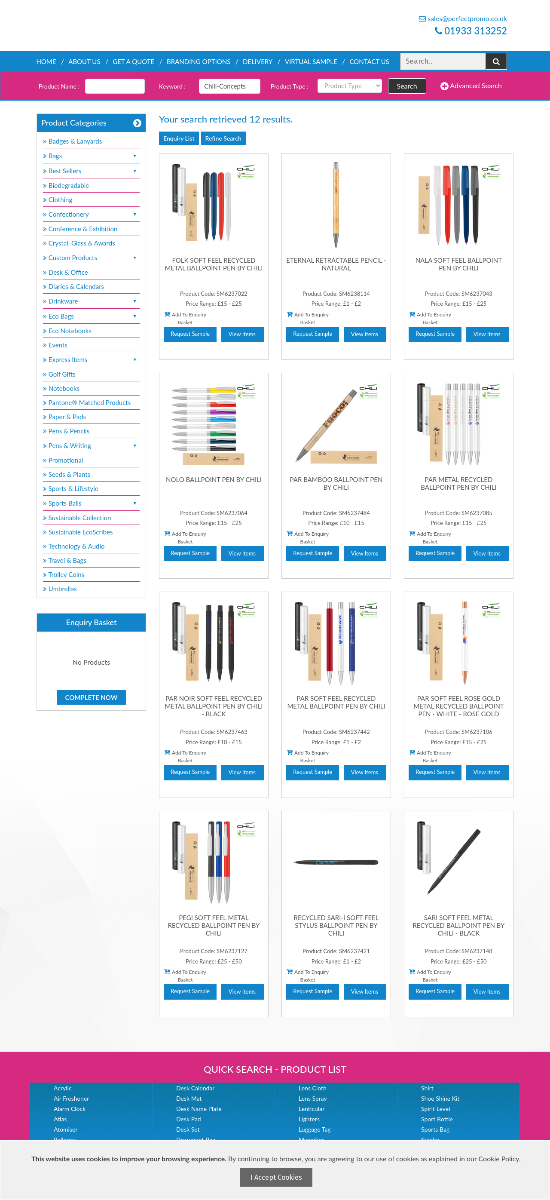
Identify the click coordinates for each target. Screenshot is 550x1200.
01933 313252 (471, 31)
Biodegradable (66, 185)
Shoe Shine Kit (440, 1098)
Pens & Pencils (66, 431)
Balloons (65, 1139)
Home (46, 61)
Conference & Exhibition (80, 229)
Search (407, 86)
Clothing (57, 199)
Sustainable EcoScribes (78, 532)
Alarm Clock (70, 1108)
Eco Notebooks (67, 331)
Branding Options (198, 61)
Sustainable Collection (77, 518)
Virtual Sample (311, 61)
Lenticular (311, 1108)
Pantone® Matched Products (87, 402)
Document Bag (195, 1139)
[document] (276, 1170)
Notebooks (61, 388)
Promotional (63, 460)
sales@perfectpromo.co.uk (463, 18)
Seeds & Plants (66, 474)
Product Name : (59, 86)
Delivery (257, 61)
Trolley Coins (64, 574)
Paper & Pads (64, 416)
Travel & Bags (64, 560)
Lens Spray (313, 1098)
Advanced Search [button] (471, 86)
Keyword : (172, 86)
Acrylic (63, 1088)
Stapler (430, 1139)
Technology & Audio (74, 546)
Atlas (60, 1119)
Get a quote (133, 61)
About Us (84, 61)
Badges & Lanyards (72, 141)
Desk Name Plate (199, 1108)
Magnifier (311, 1139)
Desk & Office (65, 272)
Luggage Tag (315, 1129)
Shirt (427, 1088)
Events (55, 345)
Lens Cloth (313, 1088)
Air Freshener (71, 1098)
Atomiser (65, 1129)
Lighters (309, 1119)
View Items (242, 334)
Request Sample (190, 333)
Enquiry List (179, 138)
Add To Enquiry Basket (185, 318)
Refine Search (223, 138)
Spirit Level (435, 1108)
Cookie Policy (499, 1158)
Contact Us (369, 61)
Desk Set (188, 1129)
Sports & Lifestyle (70, 488)
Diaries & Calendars (73, 286)
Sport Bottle (437, 1119)
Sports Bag (435, 1129)
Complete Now (91, 697)
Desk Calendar (195, 1088)
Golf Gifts (59, 374)
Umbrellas (60, 588)
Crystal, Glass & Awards (79, 243)
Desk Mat (189, 1098)
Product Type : (290, 86)
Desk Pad (188, 1119)
